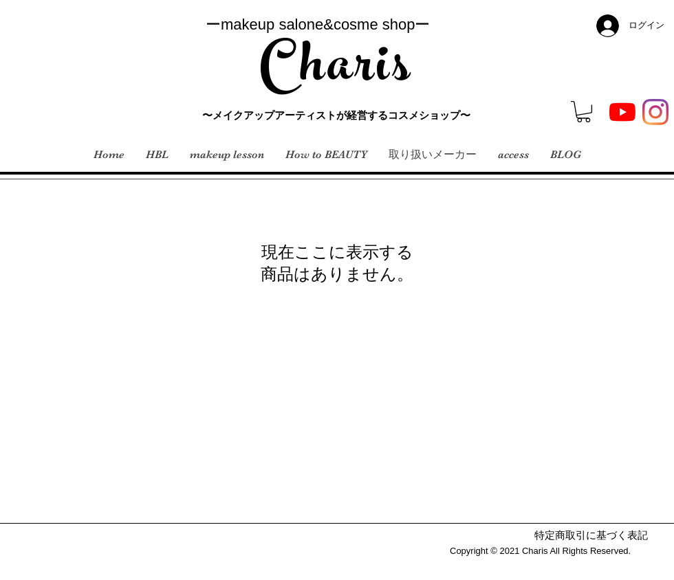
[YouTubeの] (622, 112)
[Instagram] (655, 112)
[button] (583, 111)
